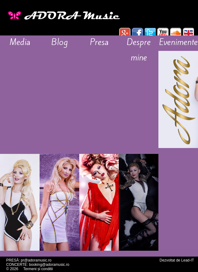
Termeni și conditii (38, 269)
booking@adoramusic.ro (49, 264)
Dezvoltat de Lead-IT (177, 260)
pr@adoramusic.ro (36, 260)
